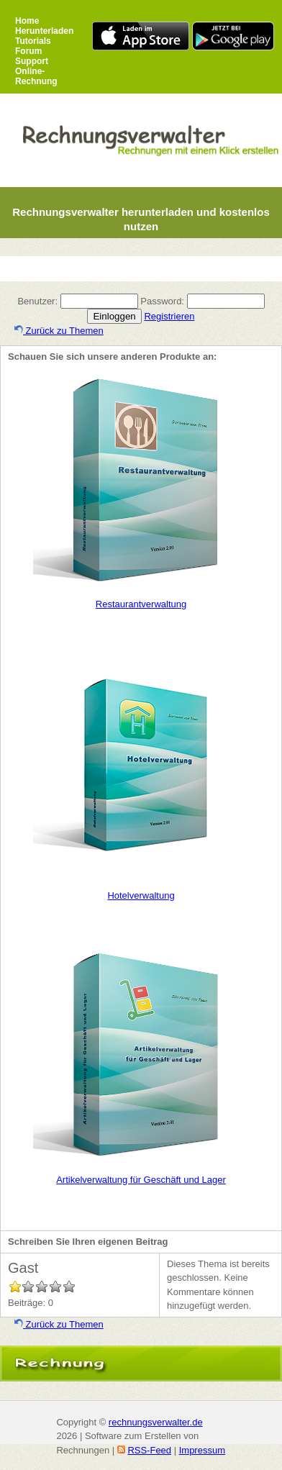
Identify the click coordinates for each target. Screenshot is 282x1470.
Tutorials (33, 41)
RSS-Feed (149, 1450)
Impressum (202, 1450)
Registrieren (169, 316)
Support (31, 61)
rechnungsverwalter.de (156, 1422)
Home (27, 21)
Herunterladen (44, 31)
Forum (28, 51)
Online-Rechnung (36, 76)
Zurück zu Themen (59, 330)
